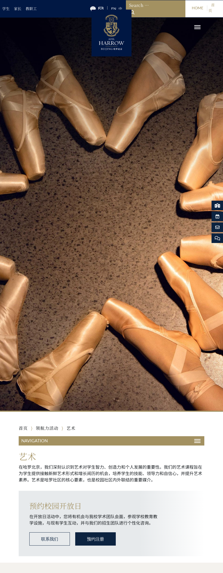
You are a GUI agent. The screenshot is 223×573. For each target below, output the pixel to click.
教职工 (31, 9)
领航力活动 (47, 428)
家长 (17, 9)
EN (113, 9)
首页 (23, 428)
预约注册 (95, 539)
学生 (6, 9)
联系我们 (49, 539)
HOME (197, 8)
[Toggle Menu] (197, 27)
